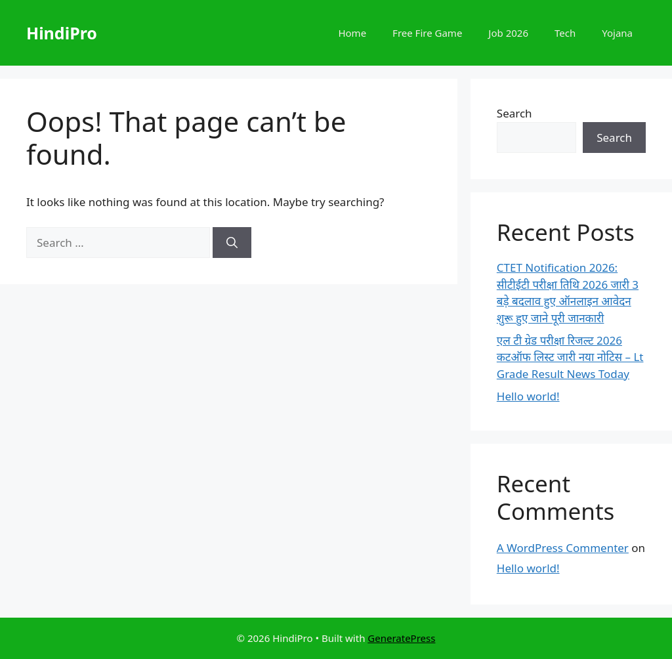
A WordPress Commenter (563, 547)
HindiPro (61, 33)
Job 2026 (508, 32)
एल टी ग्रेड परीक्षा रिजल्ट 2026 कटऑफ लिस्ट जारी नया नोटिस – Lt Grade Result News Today (570, 357)
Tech (565, 32)
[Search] (232, 243)
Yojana (617, 32)
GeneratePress (401, 638)
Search (514, 113)
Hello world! (528, 396)
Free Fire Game (427, 32)
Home (352, 32)
